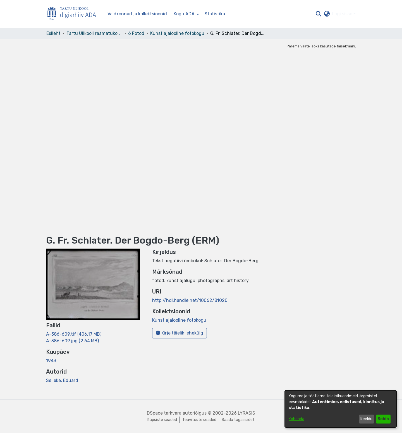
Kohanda (296, 419)
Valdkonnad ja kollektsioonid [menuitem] (137, 13)
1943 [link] (51, 360)
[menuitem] (186, 14)
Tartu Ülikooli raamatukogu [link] (94, 33)
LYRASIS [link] (246, 413)
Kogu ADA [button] (184, 13)
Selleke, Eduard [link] (62, 380)
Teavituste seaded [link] (199, 419)
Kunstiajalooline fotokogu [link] (177, 33)
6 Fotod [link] (136, 33)
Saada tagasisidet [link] (238, 419)
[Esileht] (74, 14)
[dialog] (340, 408)
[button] (318, 14)
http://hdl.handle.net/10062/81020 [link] (190, 300)
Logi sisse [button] (342, 13)
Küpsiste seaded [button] (162, 419)
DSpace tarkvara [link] (164, 413)
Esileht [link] (53, 33)
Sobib (383, 419)
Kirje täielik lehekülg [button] (179, 333)
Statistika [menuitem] (215, 13)
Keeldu (366, 419)
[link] (73, 334)
